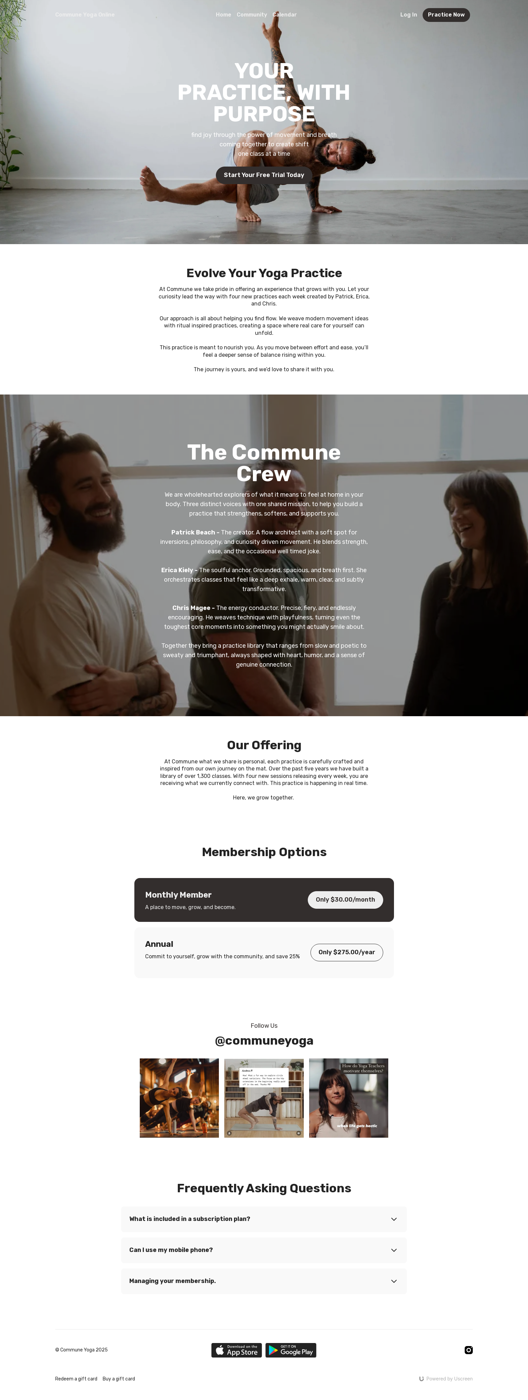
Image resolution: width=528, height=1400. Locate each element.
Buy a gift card (119, 1379)
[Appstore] (236, 1350)
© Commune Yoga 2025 (81, 1350)
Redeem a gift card (76, 1379)
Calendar (284, 14)
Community (252, 14)
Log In (408, 14)
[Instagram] (469, 1350)
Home (223, 14)
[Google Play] (291, 1350)
